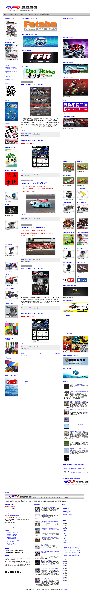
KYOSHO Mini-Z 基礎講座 (68, 509)
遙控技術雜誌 (26, 383)
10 (64, 533)
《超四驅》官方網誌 (10, 543)
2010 (64, 578)
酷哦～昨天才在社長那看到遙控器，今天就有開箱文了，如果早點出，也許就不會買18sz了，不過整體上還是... (76, 473)
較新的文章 (23, 353)
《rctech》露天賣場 (10, 541)
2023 (64, 525)
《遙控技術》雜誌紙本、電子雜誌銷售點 (48, 507)
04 (64, 543)
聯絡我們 (42, 14)
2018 (64, 565)
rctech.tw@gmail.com (14, 515)
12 (64, 530)
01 (64, 559)
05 (64, 542)
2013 (64, 573)
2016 (64, 568)
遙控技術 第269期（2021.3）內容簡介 (32, 84)
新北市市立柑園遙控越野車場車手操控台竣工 (79, 401)
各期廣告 (11, 14)
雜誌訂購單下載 (9, 76)
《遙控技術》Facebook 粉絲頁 (12, 532)
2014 (64, 572)
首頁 (40, 353)
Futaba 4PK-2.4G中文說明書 (75, 455)
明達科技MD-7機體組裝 (67, 514)
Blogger (65, 589)
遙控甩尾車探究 (66, 512)
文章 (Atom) (26, 355)
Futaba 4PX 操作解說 (67, 508)
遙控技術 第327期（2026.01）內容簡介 (78, 431)
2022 (64, 527)
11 (64, 532)
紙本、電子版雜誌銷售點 (11, 78)
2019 (64, 563)
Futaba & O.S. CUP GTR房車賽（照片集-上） (34, 227)
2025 (64, 521)
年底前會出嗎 (66, 469)
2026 (64, 520)
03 (64, 545)
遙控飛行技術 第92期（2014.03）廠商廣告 (78, 417)
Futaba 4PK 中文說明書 (67, 507)
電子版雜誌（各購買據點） (11, 67)
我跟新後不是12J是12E (68, 466)
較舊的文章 (57, 353)
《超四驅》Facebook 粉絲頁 (11, 544)
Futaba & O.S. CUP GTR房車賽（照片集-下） (34, 183)
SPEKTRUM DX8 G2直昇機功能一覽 (77, 424)
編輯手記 (36, 14)
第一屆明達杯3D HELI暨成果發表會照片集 (49, 537)
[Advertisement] (40, 369)
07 (64, 538)
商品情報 (16, 14)
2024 (64, 523)
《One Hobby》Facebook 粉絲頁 (12, 540)
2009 (64, 580)
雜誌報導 (47, 14)
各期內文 (5, 14)
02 (64, 557)
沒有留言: (29, 133)
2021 (64, 528)
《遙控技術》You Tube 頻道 (11, 534)
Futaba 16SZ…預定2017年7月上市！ (48, 560)
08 (64, 537)
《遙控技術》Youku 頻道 (11, 535)
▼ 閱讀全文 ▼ (23, 130)
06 (64, 540)
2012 (64, 575)
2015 (64, 570)
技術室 (21, 14)
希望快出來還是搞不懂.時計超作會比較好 (72, 468)
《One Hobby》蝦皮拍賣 (11, 538)
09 (64, 535)
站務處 (26, 14)
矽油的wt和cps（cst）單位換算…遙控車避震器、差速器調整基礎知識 (49, 579)
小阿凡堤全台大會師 (44, 544)
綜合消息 (31, 14)
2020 (64, 561)
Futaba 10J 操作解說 (67, 511)
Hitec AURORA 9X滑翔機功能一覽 (76, 441)
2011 (64, 577)
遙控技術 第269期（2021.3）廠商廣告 (32, 141)
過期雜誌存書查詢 (9, 79)
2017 (64, 566)
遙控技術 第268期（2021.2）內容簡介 (32, 268)
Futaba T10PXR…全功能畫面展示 (76, 384)
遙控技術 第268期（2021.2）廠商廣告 (32, 313)
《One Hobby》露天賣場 (11, 537)
